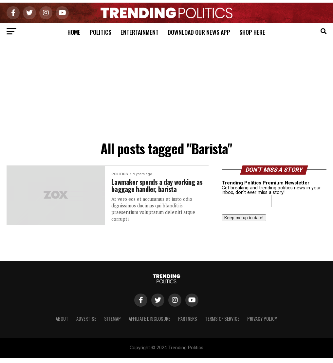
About (62, 318)
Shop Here (252, 32)
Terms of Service (222, 318)
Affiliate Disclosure (149, 318)
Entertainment (139, 32)
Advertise (86, 318)
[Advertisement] (166, 89)
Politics (100, 32)
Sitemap (112, 318)
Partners (187, 318)
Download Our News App (199, 32)
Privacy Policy (262, 318)
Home (74, 32)
